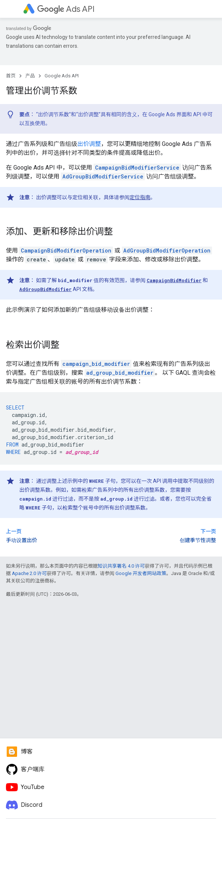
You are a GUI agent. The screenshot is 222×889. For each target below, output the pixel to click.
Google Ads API (62, 75)
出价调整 (89, 143)
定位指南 (140, 197)
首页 (11, 75)
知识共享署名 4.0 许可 (121, 566)
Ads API (66, 9)
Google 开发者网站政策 (140, 573)
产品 (30, 75)
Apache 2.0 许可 (29, 573)
